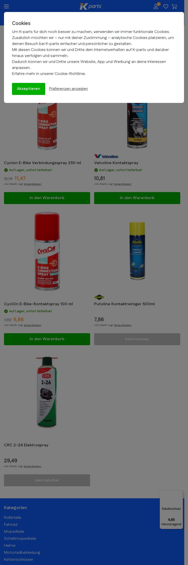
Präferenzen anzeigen (68, 89)
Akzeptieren (28, 89)
